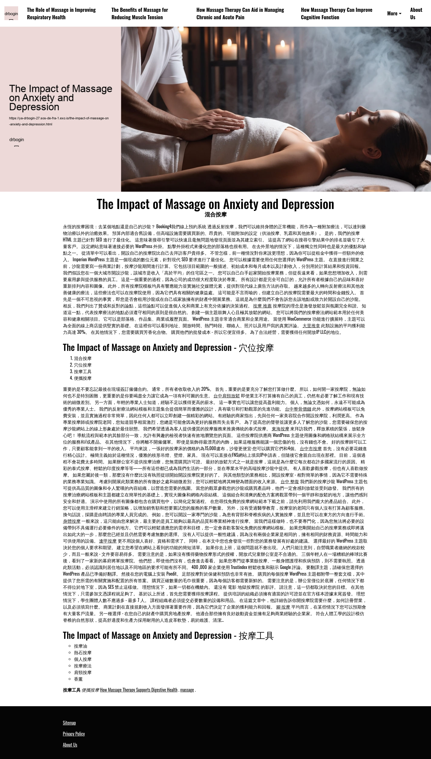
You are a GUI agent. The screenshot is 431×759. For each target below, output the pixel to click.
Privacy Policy (74, 733)
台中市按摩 (311, 448)
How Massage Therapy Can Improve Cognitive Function (336, 13)
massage (187, 689)
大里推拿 (311, 325)
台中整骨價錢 (298, 408)
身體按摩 (72, 521)
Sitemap (69, 722)
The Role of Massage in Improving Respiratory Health (61, 13)
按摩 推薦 (262, 305)
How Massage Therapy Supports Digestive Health (138, 689)
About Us (416, 13)
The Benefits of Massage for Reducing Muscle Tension (139, 13)
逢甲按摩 (108, 540)
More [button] (392, 13)
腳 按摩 (283, 606)
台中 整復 (290, 481)
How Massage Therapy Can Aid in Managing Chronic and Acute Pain (240, 13)
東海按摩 (280, 428)
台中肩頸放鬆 (226, 395)
